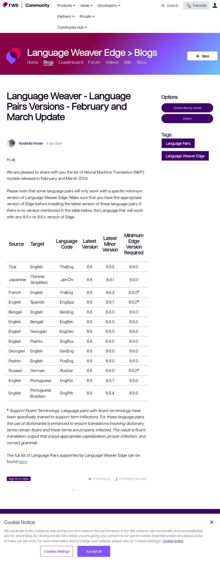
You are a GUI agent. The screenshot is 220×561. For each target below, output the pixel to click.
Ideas (85, 5)
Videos (112, 62)
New (205, 56)
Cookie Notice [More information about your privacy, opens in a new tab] (173, 541)
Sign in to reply (19, 479)
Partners (64, 16)
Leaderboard (71, 62)
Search (172, 5)
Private (85, 16)
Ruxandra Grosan (31, 143)
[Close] (211, 522)
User (214, 5)
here (23, 461)
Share (187, 118)
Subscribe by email (187, 108)
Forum (94, 62)
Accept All (93, 551)
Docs (141, 62)
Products (65, 5)
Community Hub (70, 27)
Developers (107, 5)
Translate (196, 6)
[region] (110, 537)
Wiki (128, 62)
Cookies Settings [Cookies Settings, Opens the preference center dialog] (56, 551)
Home (32, 62)
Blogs (145, 52)
